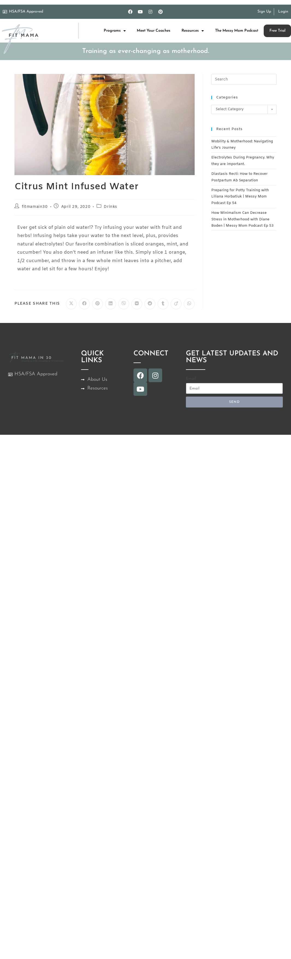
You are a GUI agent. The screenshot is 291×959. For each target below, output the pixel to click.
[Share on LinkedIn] (110, 303)
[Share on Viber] (123, 303)
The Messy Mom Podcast (236, 31)
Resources (193, 30)
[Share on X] (71, 303)
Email (191, 379)
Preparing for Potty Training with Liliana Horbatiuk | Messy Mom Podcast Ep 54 (240, 196)
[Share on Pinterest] (97, 303)
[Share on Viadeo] (176, 303)
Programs (115, 30)
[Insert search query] (244, 79)
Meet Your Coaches (153, 31)
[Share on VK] (136, 303)
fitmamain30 (35, 206)
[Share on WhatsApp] (189, 303)
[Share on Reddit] (149, 303)
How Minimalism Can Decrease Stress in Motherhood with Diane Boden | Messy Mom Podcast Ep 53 (242, 219)
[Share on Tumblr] (163, 303)
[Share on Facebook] (84, 303)
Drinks (110, 206)
